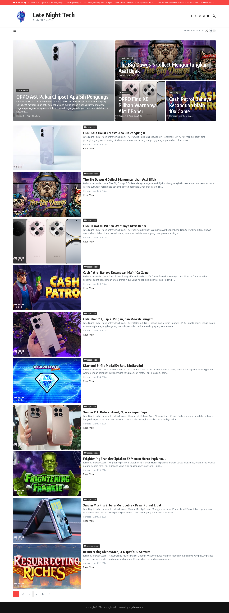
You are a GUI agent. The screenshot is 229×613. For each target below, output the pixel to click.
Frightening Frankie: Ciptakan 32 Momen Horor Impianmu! (124, 459)
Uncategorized (126, 58)
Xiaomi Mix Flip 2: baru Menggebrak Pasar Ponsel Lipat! (122, 505)
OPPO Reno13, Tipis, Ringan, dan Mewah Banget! (118, 319)
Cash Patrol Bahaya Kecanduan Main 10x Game (190, 105)
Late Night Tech (53, 15)
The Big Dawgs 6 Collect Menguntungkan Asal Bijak (163, 67)
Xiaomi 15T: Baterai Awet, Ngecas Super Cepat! (116, 412)
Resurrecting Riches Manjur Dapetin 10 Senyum (116, 552)
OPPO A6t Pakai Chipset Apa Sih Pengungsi (63, 96)
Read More (89, 148)
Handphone (23, 90)
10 (43, 593)
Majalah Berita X (136, 607)
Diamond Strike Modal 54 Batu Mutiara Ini (113, 365)
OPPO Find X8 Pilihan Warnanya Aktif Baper (138, 105)
